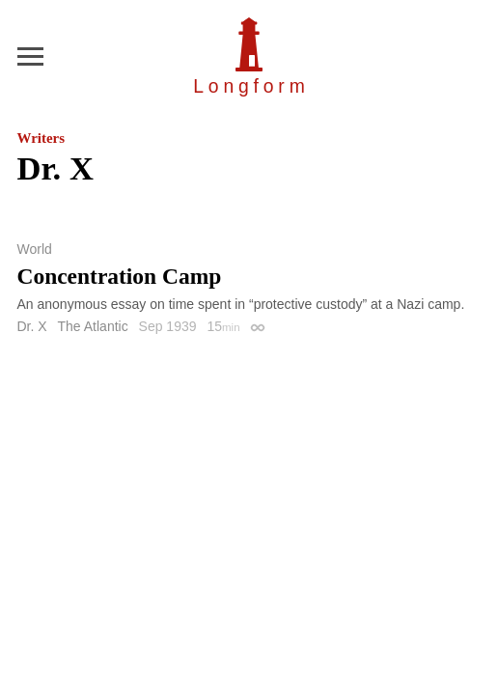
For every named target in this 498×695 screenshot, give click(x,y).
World (34, 249)
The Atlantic (93, 326)
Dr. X (32, 326)
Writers (41, 138)
